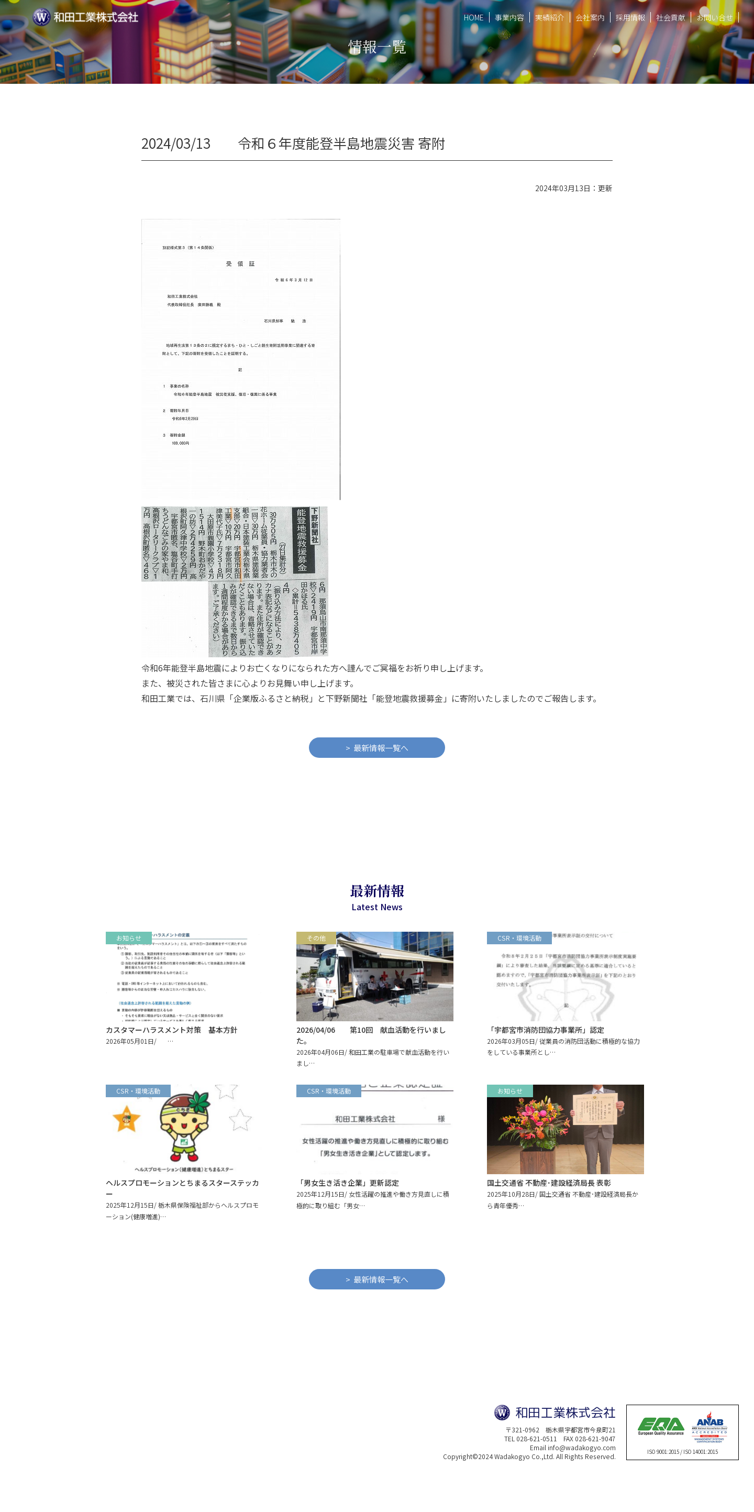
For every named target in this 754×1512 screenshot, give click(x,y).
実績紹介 (549, 17)
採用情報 (630, 17)
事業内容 (509, 17)
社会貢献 (670, 17)
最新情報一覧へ (380, 747)
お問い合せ (714, 17)
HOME (474, 17)
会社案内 (590, 17)
